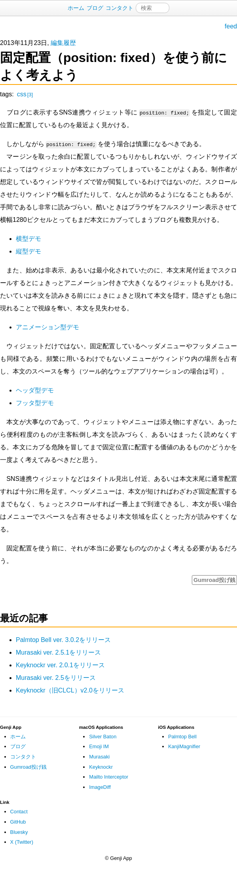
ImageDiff (100, 787)
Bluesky (19, 832)
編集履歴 (63, 42)
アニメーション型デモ (47, 327)
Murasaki (99, 757)
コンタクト (119, 8)
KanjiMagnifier (184, 746)
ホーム (76, 8)
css (25, 94)
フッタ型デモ (35, 403)
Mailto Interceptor (108, 777)
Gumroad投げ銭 (214, 580)
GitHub (18, 822)
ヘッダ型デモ (35, 390)
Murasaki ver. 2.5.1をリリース (58, 652)
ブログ (95, 8)
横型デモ (28, 238)
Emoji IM (99, 746)
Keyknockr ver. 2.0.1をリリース (60, 665)
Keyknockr (101, 767)
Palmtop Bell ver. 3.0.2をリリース (63, 639)
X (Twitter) (21, 842)
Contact (19, 812)
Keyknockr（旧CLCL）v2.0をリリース (70, 690)
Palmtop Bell (182, 736)
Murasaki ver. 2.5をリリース (56, 677)
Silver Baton (102, 736)
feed (231, 26)
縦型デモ (28, 251)
